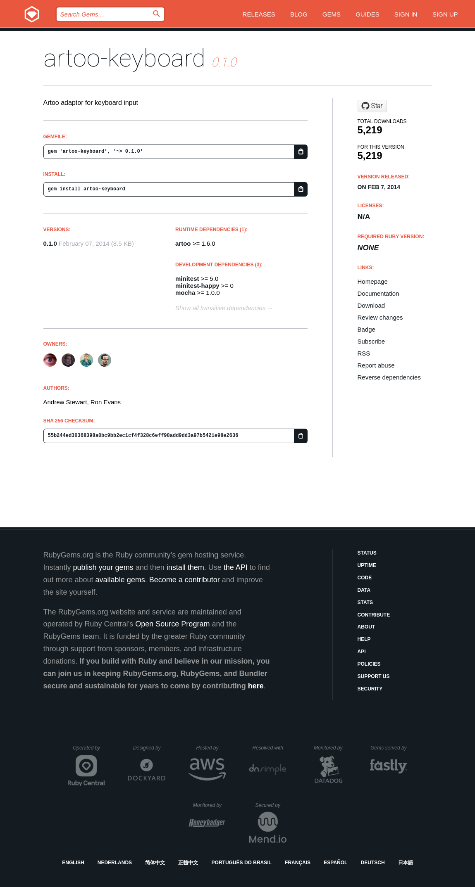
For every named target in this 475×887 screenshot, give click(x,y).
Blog (299, 14)
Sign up (445, 14)
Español (335, 863)
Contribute (374, 615)
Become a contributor (184, 580)
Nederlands (115, 863)
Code (365, 578)
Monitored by (330, 748)
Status (367, 553)
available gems (120, 580)
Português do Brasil (242, 863)
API (362, 652)
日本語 (405, 863)
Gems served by (388, 748)
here (256, 686)
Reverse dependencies (389, 377)
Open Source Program (172, 624)
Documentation (378, 293)
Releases (259, 14)
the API (236, 567)
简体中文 (155, 863)
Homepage (373, 281)
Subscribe (371, 341)
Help (364, 639)
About (366, 627)
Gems (331, 14)
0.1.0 (50, 243)
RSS (364, 353)
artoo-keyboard (124, 58)
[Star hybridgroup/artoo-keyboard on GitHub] (372, 106)
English (73, 863)
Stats (365, 602)
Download (371, 305)
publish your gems (103, 567)
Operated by (89, 751)
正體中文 (188, 863)
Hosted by (211, 748)
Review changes (380, 317)
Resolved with (269, 748)
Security (370, 689)
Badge (366, 329)
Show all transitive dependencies (220, 307)
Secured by (270, 805)
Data (364, 590)
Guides (368, 14)
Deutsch (373, 863)
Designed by (149, 748)
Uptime (367, 565)
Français (297, 863)
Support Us (374, 676)
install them (185, 567)
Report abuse (376, 365)
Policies (369, 664)
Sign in (406, 14)
